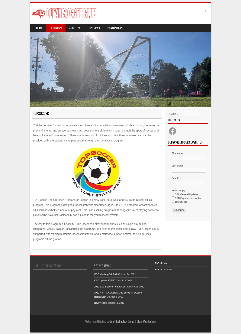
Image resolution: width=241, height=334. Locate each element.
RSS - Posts (161, 263)
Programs (56, 28)
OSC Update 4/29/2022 (106, 280)
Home (39, 28)
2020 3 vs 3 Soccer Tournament (110, 286)
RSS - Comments (163, 269)
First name (177, 153)
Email (175, 178)
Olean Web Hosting (146, 321)
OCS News (94, 28)
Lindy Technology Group (122, 321)
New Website (100, 303)
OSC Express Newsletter (186, 197)
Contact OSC (115, 28)
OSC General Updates (185, 194)
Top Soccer (179, 201)
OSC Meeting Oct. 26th (105, 274)
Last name (177, 165)
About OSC (75, 28)
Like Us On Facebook (48, 266)
